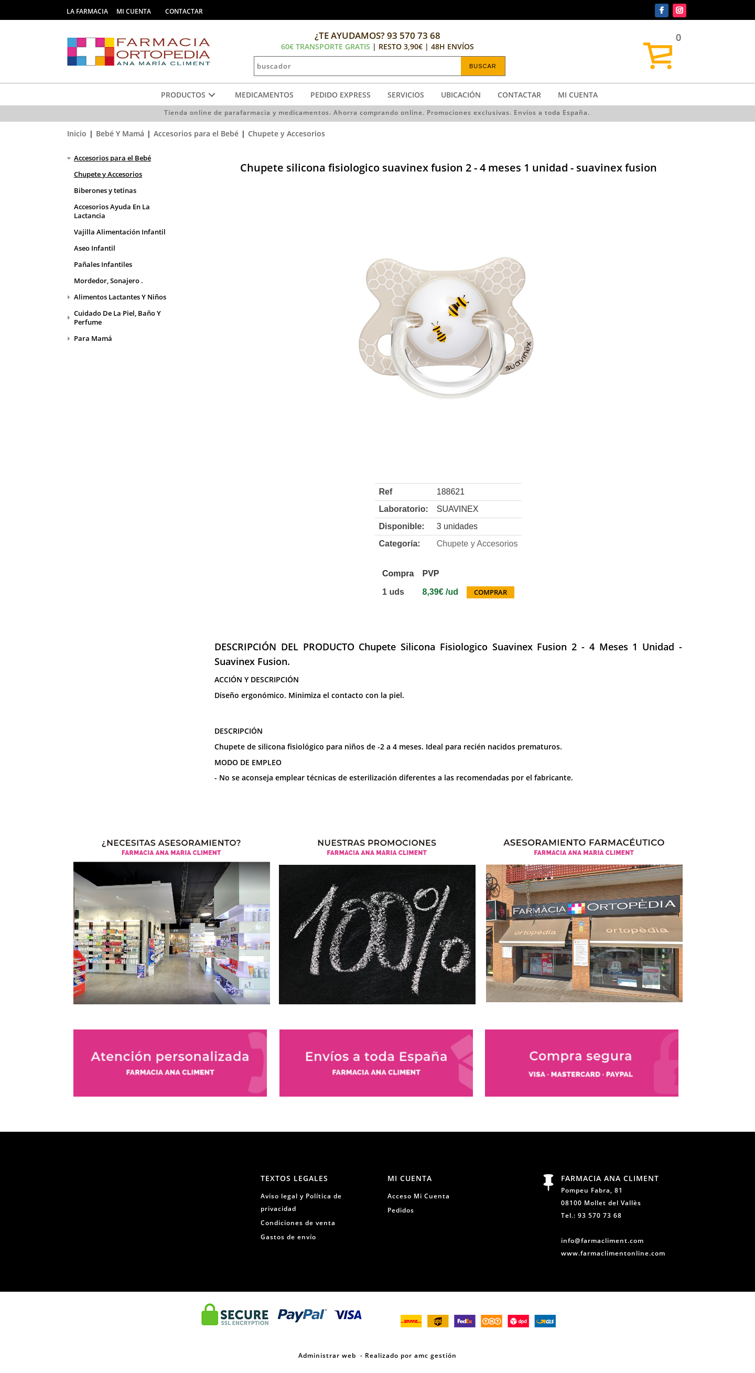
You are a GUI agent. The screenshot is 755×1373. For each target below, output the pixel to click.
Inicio (77, 133)
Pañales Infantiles (103, 264)
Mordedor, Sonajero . (108, 280)
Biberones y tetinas (105, 190)
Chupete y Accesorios (286, 133)
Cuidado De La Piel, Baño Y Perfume (117, 317)
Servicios (405, 95)
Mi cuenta (578, 95)
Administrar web (327, 1355)
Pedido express (340, 95)
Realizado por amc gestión (411, 1355)
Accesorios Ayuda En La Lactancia (112, 211)
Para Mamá (93, 338)
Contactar (519, 95)
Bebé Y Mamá (120, 133)
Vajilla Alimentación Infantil (120, 232)
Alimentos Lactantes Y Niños (120, 297)
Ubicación (461, 95)
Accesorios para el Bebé (196, 133)
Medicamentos (264, 95)
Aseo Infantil (94, 248)
